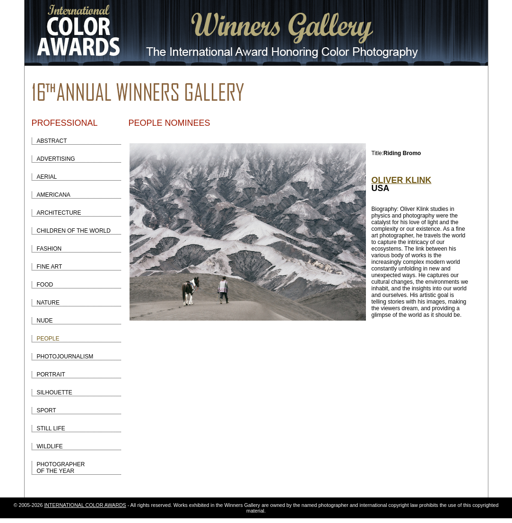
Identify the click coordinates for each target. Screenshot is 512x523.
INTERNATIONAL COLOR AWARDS (85, 505)
